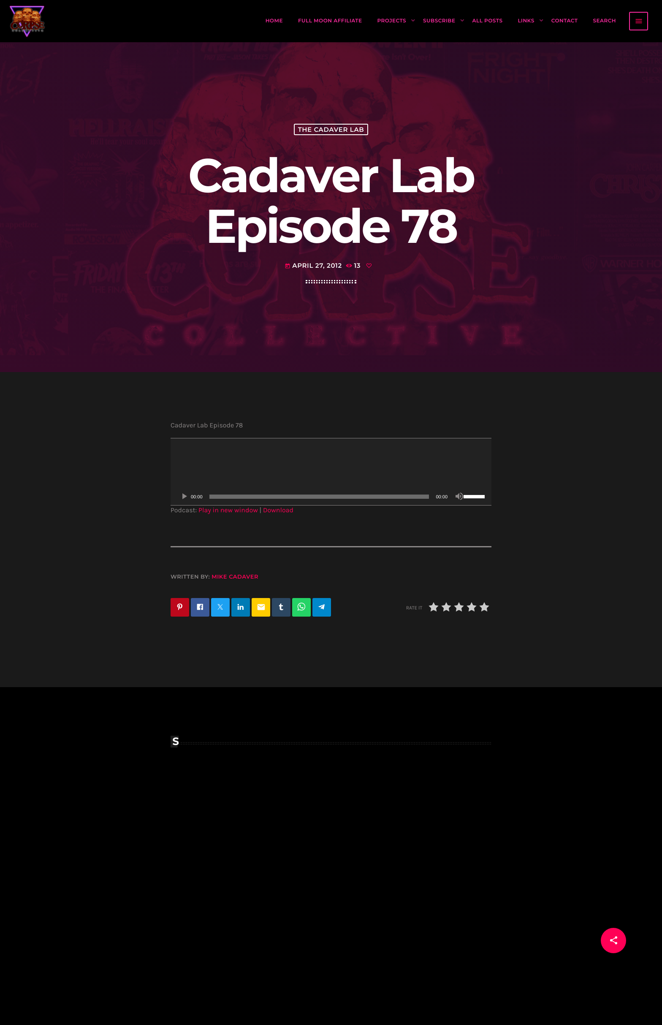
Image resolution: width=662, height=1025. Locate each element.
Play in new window (228, 510)
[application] (331, 472)
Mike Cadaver (235, 577)
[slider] (319, 497)
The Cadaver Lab (331, 129)
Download (278, 510)
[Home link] (27, 21)
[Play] (184, 496)
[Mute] (459, 496)
